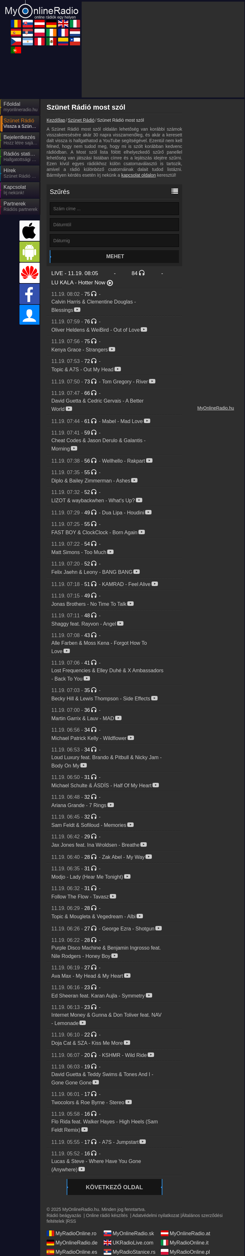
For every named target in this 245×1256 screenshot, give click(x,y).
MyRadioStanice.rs (129, 1252)
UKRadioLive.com (128, 1242)
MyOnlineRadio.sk (129, 1233)
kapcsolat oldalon (138, 175)
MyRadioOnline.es (72, 1252)
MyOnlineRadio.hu (215, 408)
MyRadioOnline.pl (185, 1252)
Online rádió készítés (107, 1215)
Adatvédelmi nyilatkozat (155, 1215)
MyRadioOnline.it (185, 1242)
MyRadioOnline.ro (71, 1233)
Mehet (115, 256)
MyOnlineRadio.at (185, 1233)
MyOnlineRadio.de (72, 1242)
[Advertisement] (163, 49)
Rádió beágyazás (64, 1215)
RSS (71, 1221)
